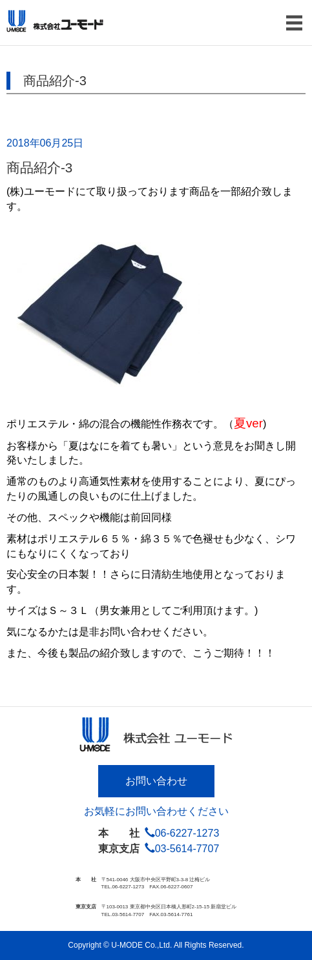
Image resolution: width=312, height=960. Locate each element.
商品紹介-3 (39, 167)
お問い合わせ (156, 780)
